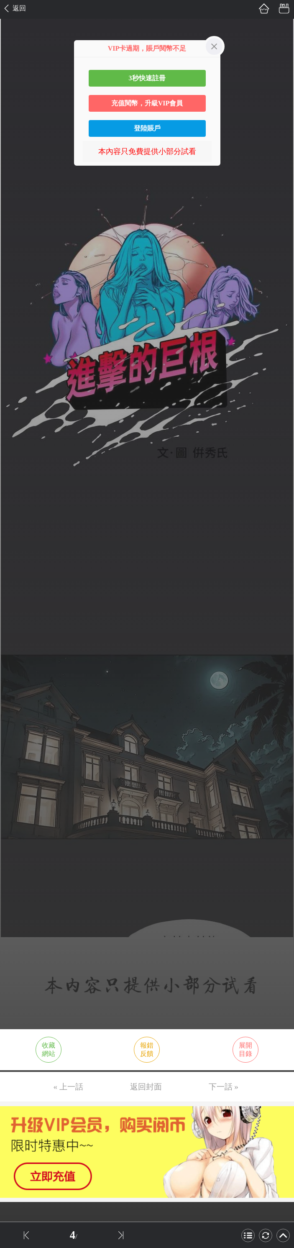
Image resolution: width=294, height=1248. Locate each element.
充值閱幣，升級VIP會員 (147, 103)
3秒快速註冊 (147, 78)
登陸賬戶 (147, 128)
